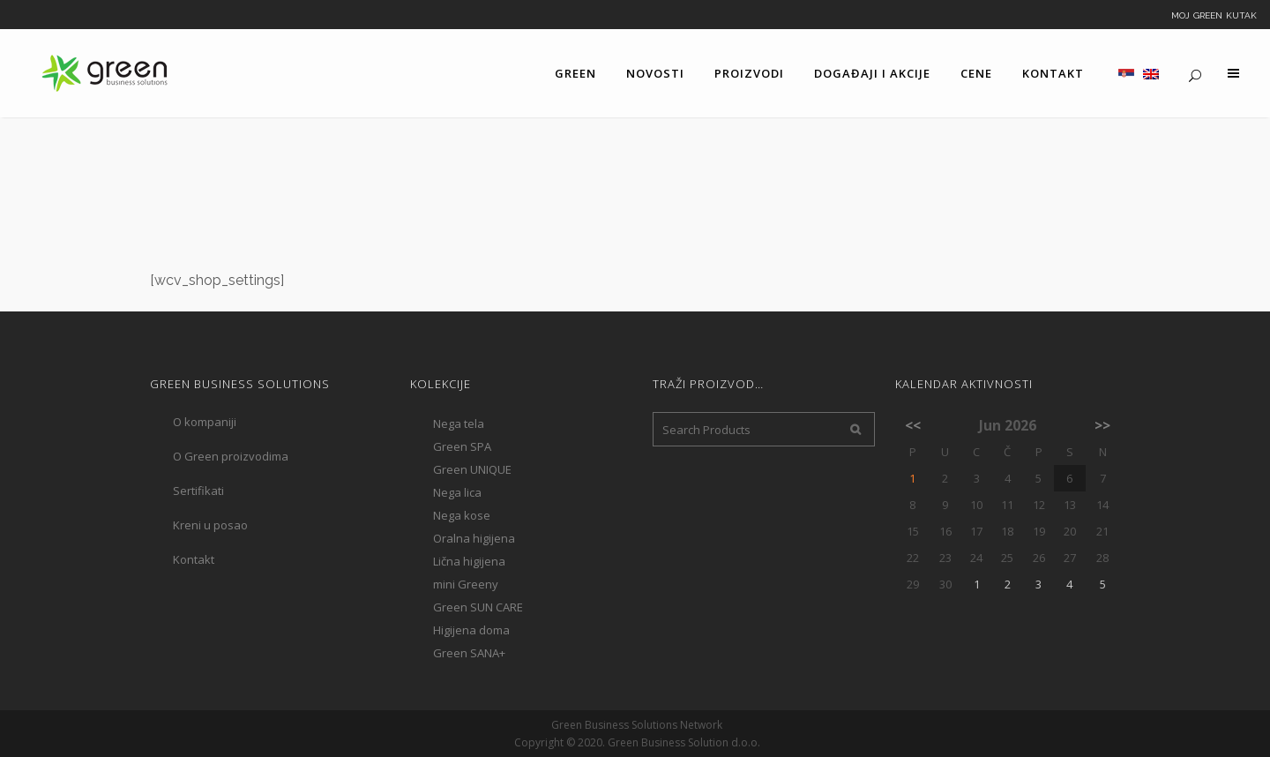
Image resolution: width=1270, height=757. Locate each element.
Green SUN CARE (478, 607)
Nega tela (458, 423)
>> (1102, 425)
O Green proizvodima (230, 456)
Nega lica (457, 492)
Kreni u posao (210, 525)
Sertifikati (198, 490)
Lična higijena (469, 561)
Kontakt (193, 559)
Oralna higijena (474, 538)
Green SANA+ (469, 653)
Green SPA (462, 446)
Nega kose (461, 515)
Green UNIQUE (472, 469)
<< (913, 425)
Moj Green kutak (1214, 14)
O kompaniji (204, 422)
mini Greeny (465, 584)
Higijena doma (471, 630)
